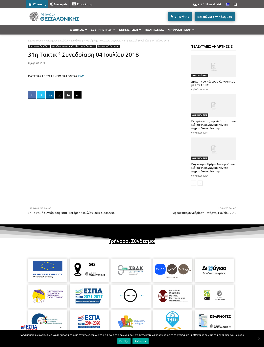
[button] (235, 4)
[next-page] (200, 183)
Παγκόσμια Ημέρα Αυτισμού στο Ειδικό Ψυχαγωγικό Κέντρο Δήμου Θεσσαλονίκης (213, 167)
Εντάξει (124, 341)
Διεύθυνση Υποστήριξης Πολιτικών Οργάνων (96, 40)
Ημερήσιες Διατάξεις (57, 40)
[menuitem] (227, 5)
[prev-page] (193, 183)
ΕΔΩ (81, 76)
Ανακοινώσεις (199, 75)
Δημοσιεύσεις (35, 40)
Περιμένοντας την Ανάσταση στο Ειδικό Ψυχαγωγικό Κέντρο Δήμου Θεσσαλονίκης (213, 124)
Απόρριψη (140, 341)
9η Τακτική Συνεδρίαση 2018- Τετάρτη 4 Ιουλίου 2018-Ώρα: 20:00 (71, 212)
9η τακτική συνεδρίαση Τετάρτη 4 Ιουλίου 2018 (204, 212)
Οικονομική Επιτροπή (108, 46)
